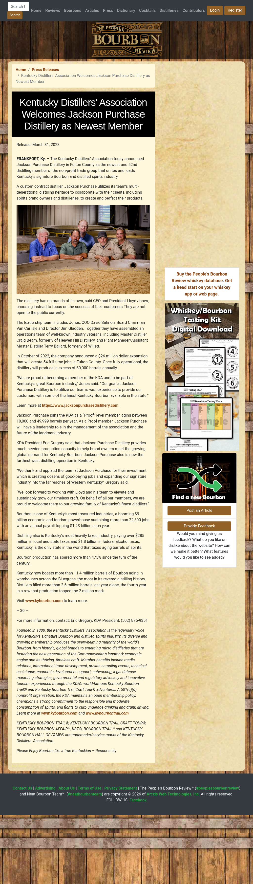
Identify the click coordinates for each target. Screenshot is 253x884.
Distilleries (169, 10)
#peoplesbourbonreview (217, 857)
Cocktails (147, 10)
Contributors (194, 10)
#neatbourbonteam (85, 863)
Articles (92, 10)
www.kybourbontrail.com (107, 782)
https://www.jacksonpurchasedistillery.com (80, 474)
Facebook (138, 869)
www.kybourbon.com (44, 669)
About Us (67, 857)
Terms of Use (90, 857)
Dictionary (126, 10)
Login (215, 10)
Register (235, 10)
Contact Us (22, 857)
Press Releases (45, 138)
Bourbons (72, 10)
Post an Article (199, 610)
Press (108, 10)
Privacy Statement (120, 857)
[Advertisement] (126, 93)
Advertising (45, 857)
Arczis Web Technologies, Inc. (173, 863)
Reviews (52, 10)
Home (36, 10)
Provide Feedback (199, 626)
